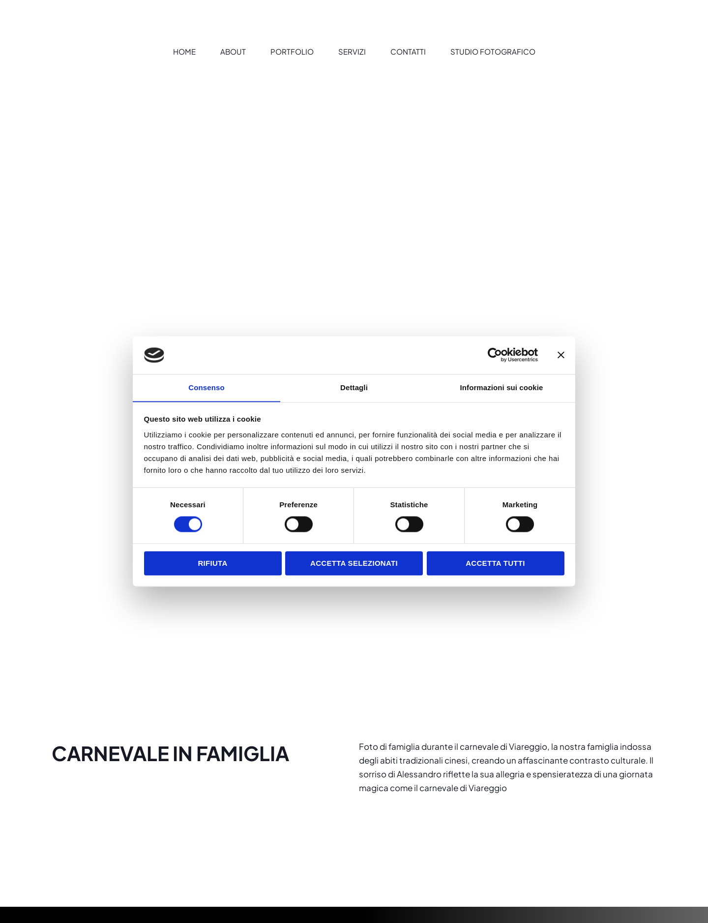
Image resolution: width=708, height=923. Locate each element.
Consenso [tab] (206, 387)
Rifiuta (212, 563)
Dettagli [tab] (354, 387)
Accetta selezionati (354, 563)
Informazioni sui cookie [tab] (501, 387)
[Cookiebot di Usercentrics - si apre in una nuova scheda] (495, 354)
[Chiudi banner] (561, 354)
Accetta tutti (495, 563)
